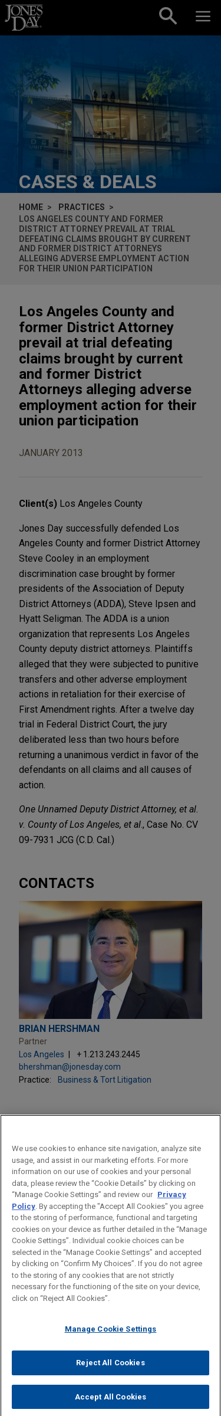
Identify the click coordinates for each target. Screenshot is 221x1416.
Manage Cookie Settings (111, 1336)
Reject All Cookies (110, 1370)
